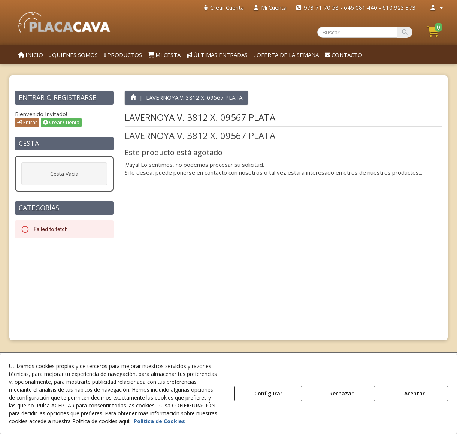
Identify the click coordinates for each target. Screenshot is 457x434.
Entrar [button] (27, 122)
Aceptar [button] (414, 393)
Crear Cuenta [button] (61, 122)
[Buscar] (404, 32)
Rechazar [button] (341, 393)
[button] (64, 22)
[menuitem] (224, 7)
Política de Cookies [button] (159, 421)
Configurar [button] (268, 393)
